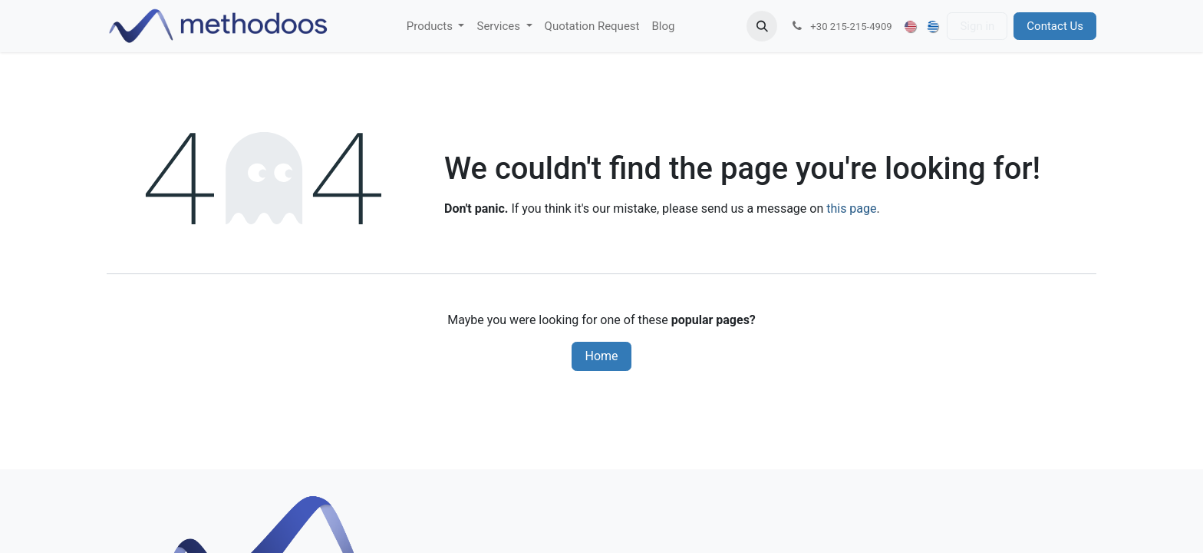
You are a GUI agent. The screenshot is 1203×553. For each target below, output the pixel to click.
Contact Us (1055, 26)
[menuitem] (435, 26)
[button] (762, 26)
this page (851, 208)
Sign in (977, 26)
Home (601, 356)
